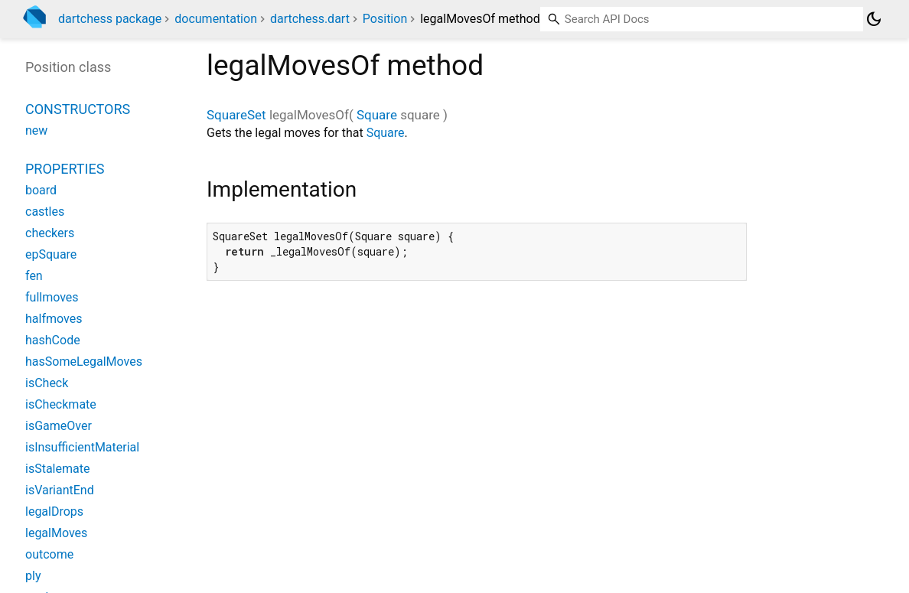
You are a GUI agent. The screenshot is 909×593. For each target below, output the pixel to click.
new (36, 130)
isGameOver (58, 426)
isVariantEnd (59, 490)
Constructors (77, 109)
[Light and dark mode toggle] (874, 19)
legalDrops (54, 511)
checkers (49, 233)
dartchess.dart (310, 18)
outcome (49, 554)
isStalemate (57, 468)
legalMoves (56, 533)
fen (34, 276)
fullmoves (52, 297)
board (41, 190)
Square (377, 114)
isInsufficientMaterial (82, 447)
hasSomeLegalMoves (83, 361)
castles (44, 211)
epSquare (51, 254)
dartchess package (109, 18)
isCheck (46, 383)
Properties (64, 169)
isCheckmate (60, 404)
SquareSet (236, 114)
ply (33, 576)
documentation (215, 18)
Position (385, 18)
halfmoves (53, 318)
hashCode (52, 340)
